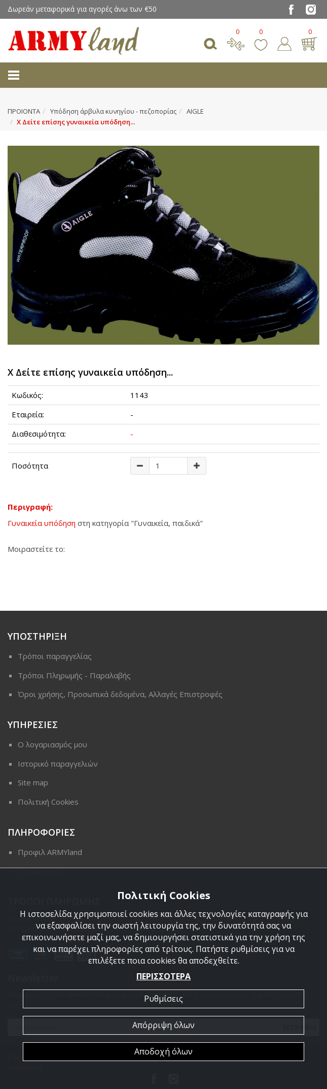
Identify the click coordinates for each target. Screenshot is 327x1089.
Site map (33, 782)
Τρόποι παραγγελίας (55, 656)
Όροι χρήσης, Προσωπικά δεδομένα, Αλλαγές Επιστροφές (120, 694)
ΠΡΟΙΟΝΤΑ (24, 111)
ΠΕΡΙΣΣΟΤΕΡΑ (163, 976)
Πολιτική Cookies (48, 802)
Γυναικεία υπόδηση (42, 523)
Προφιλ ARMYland (50, 852)
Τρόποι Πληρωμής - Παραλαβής (74, 675)
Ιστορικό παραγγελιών (58, 763)
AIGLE (195, 111)
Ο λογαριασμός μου (52, 744)
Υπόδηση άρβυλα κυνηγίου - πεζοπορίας (113, 111)
